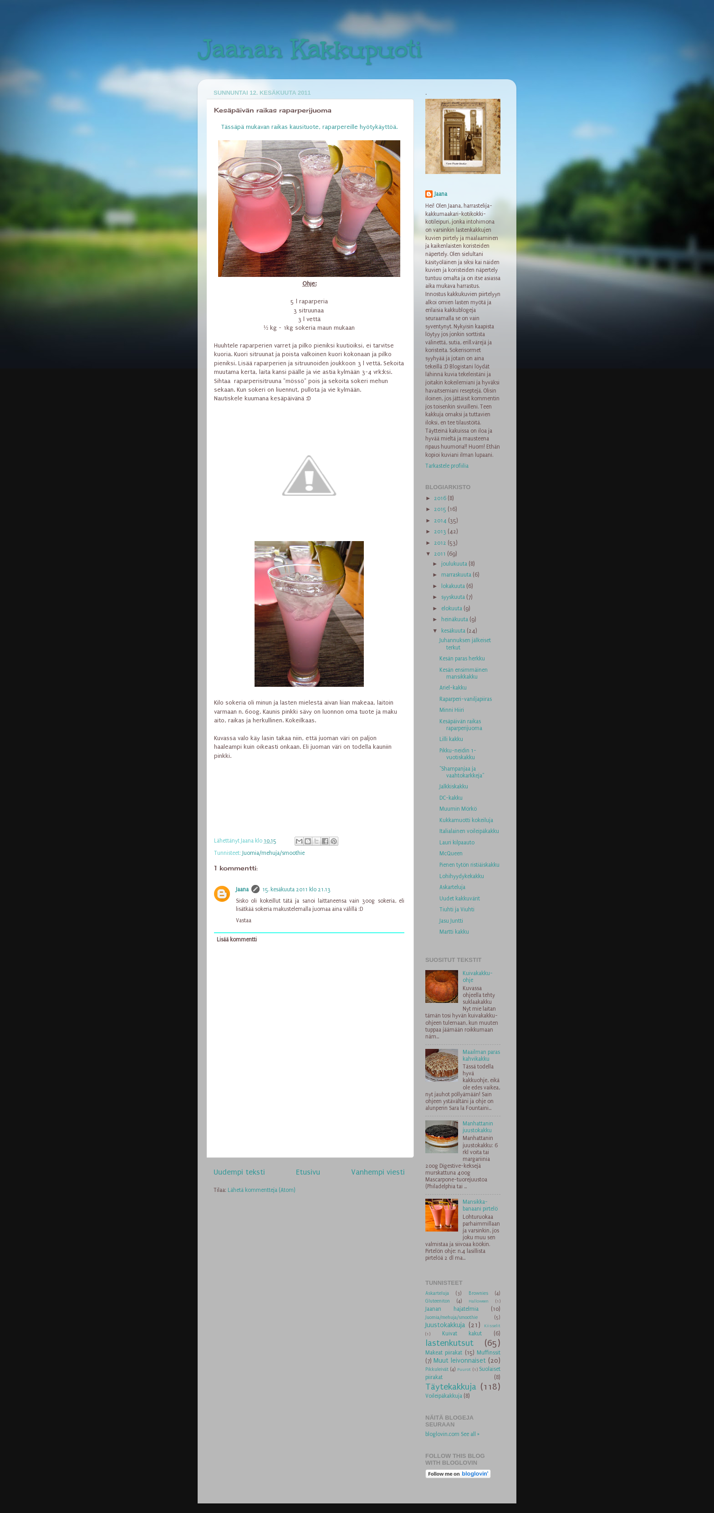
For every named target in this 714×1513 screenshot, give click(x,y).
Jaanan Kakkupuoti (310, 49)
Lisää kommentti (237, 939)
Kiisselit (492, 1326)
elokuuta (452, 608)
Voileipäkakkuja (443, 1396)
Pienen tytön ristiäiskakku (469, 865)
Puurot (464, 1369)
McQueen (451, 853)
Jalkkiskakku (453, 786)
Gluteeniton (437, 1301)
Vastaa (243, 920)
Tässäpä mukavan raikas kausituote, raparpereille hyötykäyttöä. (309, 126)
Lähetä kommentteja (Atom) (262, 1190)
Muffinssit (488, 1352)
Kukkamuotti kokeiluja (466, 820)
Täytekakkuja (450, 1387)
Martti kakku (454, 932)
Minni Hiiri (451, 710)
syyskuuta (453, 597)
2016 (441, 498)
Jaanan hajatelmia (452, 1309)
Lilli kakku (451, 739)
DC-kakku (451, 798)
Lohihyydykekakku (461, 876)
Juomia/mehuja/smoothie (273, 853)
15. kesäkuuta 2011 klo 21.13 (296, 889)
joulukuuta (455, 564)
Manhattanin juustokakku (478, 1127)
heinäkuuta (455, 619)
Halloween (479, 1301)
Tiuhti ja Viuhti (456, 909)
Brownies (478, 1293)
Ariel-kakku (453, 688)
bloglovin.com (442, 1434)
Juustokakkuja (445, 1325)
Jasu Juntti (451, 921)
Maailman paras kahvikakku (481, 1055)
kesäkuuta (454, 631)
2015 (441, 509)
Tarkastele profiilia (447, 466)
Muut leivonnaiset (460, 1361)
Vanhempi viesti (378, 1172)
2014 (441, 520)
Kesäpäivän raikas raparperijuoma (460, 724)
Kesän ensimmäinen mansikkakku (463, 673)
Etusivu (308, 1172)
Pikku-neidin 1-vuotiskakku (457, 754)
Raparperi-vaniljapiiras (465, 699)
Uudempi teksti (239, 1172)
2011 (440, 554)
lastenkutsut (449, 1343)
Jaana (242, 889)
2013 (441, 531)
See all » (470, 1434)
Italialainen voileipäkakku (469, 831)
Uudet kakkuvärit (459, 898)
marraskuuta (457, 575)
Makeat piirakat (443, 1352)
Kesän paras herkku (462, 658)
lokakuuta (453, 586)
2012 (441, 543)
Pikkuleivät (437, 1369)
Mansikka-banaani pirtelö (480, 1205)
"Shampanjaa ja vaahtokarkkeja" (461, 772)
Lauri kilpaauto (456, 842)
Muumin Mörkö (458, 809)
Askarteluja (452, 887)
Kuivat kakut (462, 1333)
